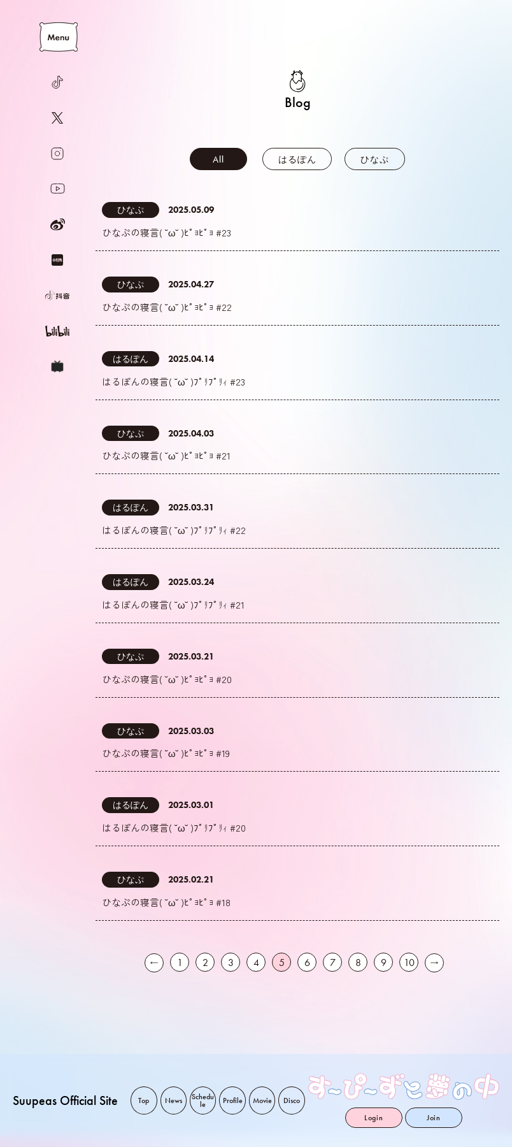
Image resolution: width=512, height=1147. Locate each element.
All (218, 159)
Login (373, 1118)
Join (434, 1118)
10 (409, 974)
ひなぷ (374, 159)
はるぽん (297, 159)
